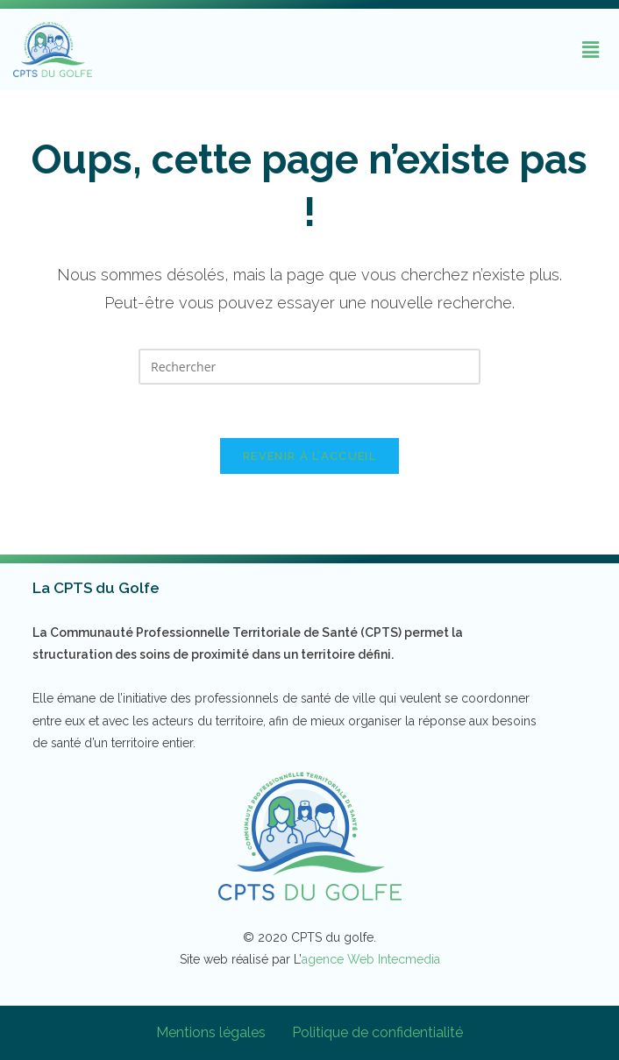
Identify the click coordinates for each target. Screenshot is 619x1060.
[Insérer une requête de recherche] (309, 367)
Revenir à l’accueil (309, 456)
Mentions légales (211, 1032)
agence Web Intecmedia (371, 959)
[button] (591, 49)
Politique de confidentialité (377, 1032)
